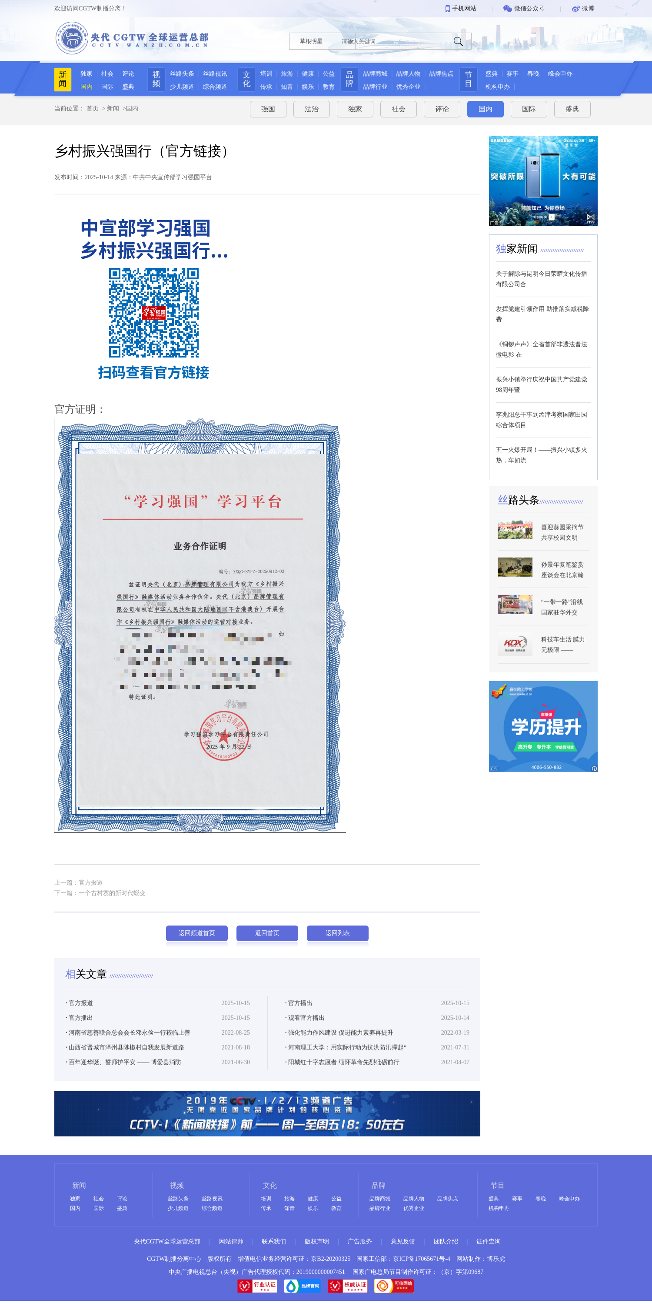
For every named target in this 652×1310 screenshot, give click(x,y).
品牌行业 (379, 87)
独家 (83, 73)
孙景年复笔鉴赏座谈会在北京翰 (562, 583)
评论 (125, 73)
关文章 (87, 984)
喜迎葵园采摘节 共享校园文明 (562, 546)
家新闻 (518, 245)
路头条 (518, 513)
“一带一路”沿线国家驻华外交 (562, 620)
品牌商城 (379, 73)
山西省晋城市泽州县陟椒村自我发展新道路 (125, 1057)
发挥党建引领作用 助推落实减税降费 (542, 310)
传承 (267, 87)
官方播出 (299, 1013)
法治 (312, 106)
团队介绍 (446, 1241)
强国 (268, 106)
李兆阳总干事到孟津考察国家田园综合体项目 (541, 416)
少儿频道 (181, 87)
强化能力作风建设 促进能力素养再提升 (339, 1042)
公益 (329, 73)
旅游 (288, 73)
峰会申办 (569, 73)
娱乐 (309, 87)
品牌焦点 (445, 73)
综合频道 (214, 87)
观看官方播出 (305, 1028)
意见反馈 (403, 1241)
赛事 (522, 73)
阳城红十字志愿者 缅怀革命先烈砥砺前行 (342, 1072)
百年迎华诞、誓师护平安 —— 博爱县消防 (123, 1072)
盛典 (125, 87)
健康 (309, 73)
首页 (92, 105)
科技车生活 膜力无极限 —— (563, 658)
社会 (104, 73)
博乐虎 (496, 1259)
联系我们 (274, 1241)
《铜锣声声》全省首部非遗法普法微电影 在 (541, 346)
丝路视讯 (214, 73)
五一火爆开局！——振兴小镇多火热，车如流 (541, 451)
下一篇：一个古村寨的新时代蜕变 (100, 889)
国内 (83, 87)
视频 (155, 79)
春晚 (542, 73)
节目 (478, 79)
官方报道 (79, 1013)
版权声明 (317, 1241)
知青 (288, 87)
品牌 (354, 79)
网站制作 (468, 1259)
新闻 (59, 79)
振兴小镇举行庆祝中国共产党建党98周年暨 (541, 381)
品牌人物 (412, 73)
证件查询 (488, 1241)
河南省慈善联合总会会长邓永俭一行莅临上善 (128, 1042)
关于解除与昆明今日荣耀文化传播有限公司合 (541, 275)
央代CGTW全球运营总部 (167, 1241)
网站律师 (231, 1241)
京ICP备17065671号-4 (421, 1259)
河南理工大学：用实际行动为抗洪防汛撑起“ (345, 1057)
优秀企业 (412, 87)
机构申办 (507, 87)
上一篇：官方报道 (78, 879)
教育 (329, 87)
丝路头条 (181, 73)
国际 (104, 87)
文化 (247, 79)
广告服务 (360, 1241)
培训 (267, 73)
